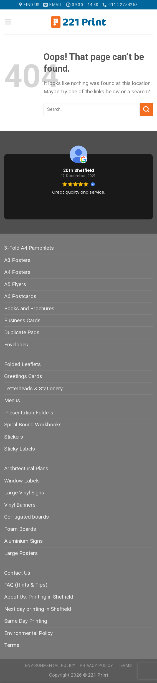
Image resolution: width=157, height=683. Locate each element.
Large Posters (21, 553)
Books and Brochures (29, 308)
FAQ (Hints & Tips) (25, 585)
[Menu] (8, 22)
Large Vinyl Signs (24, 492)
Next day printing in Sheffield (37, 609)
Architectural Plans (26, 468)
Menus (12, 400)
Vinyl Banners (20, 505)
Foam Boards (20, 529)
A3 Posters (17, 260)
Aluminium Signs (23, 541)
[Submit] (146, 109)
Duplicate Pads (21, 332)
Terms (11, 645)
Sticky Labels (19, 449)
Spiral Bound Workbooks (33, 424)
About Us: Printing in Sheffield (38, 597)
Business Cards (22, 320)
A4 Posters (17, 272)
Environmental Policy (28, 633)
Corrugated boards (26, 517)
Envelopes (16, 344)
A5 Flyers (15, 284)
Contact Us (17, 573)
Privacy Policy (96, 665)
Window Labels (22, 480)
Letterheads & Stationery (33, 388)
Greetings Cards (23, 376)
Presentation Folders (28, 412)
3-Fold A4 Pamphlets (29, 248)
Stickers (13, 437)
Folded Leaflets (22, 364)
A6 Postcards (20, 296)
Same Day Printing (25, 621)
